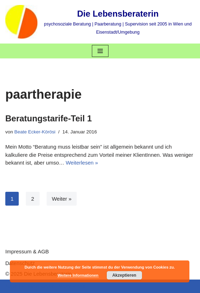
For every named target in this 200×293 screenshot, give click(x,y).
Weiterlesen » (82, 163)
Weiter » (62, 199)
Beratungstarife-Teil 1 (48, 118)
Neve (11, 286)
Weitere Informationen (78, 275)
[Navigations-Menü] (100, 51)
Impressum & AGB (27, 251)
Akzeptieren (124, 275)
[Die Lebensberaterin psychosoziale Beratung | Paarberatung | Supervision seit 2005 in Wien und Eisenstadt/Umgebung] (100, 22)
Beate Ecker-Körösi (34, 131)
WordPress (72, 286)
